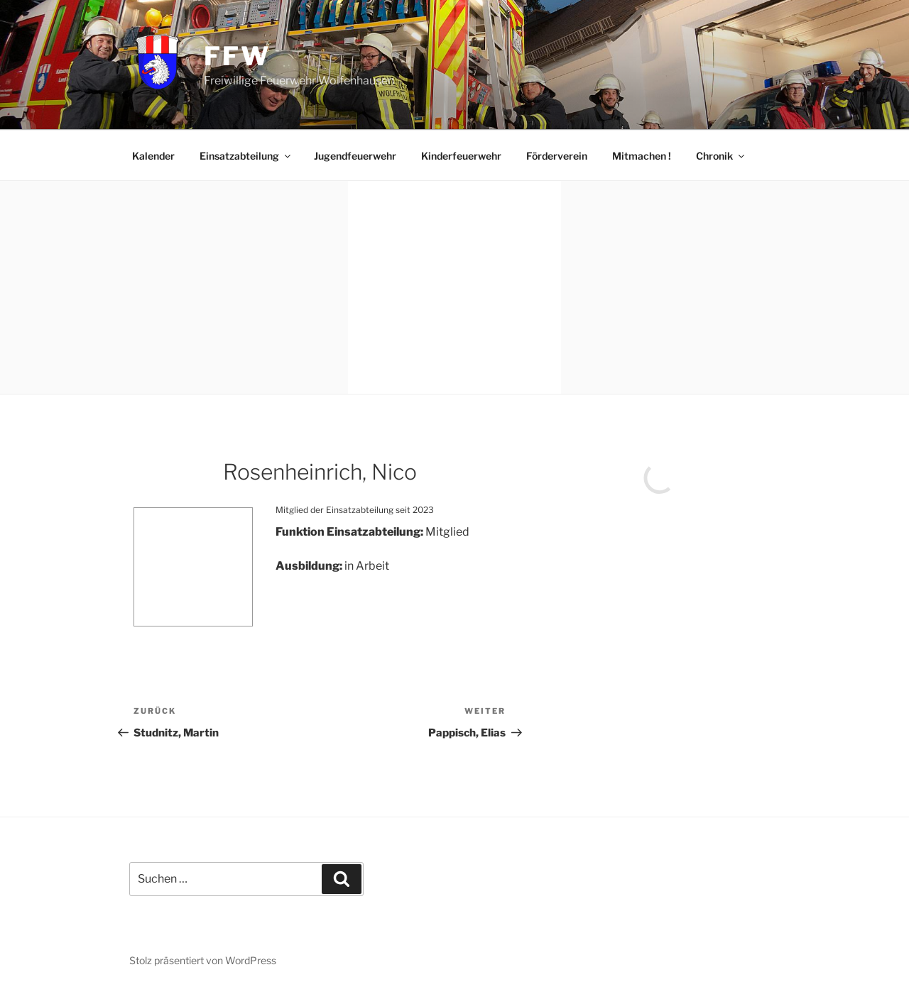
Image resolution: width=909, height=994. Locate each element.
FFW (237, 56)
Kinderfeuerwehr (461, 156)
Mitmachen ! (641, 156)
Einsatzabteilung (246, 156)
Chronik (721, 156)
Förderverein (556, 156)
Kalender (153, 156)
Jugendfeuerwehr (355, 156)
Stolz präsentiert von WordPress (202, 960)
